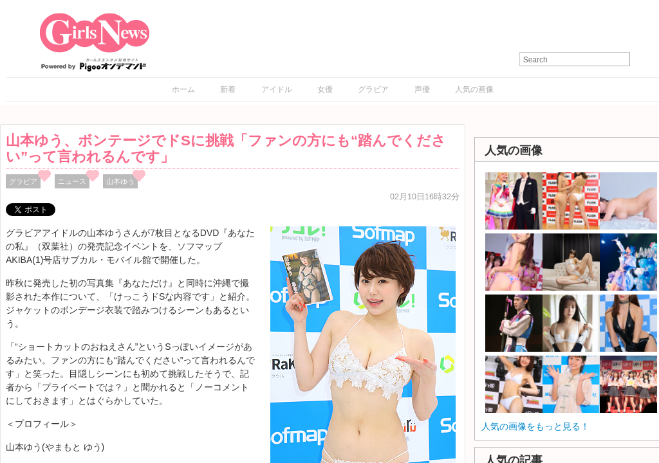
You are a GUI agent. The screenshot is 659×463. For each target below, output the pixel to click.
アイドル (276, 89)
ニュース (72, 181)
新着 (228, 89)
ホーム (183, 89)
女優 (325, 89)
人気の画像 (474, 89)
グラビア (373, 89)
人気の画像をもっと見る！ (535, 426)
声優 (422, 89)
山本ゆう (120, 181)
